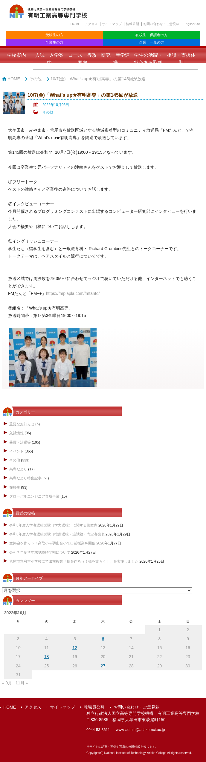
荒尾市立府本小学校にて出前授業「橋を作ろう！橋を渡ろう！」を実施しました (73, 561)
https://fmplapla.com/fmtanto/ (73, 293)
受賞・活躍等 (20, 442)
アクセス (91, 24)
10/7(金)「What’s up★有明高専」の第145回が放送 (98, 78)
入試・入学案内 (49, 59)
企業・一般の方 (151, 42)
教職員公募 (94, 707)
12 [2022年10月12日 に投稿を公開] (74, 647)
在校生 (14, 487)
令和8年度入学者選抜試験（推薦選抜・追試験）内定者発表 (57, 534)
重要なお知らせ (21, 424)
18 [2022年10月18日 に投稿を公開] (46, 656)
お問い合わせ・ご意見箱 (161, 24)
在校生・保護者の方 (151, 35)
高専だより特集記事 (25, 478)
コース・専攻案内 (82, 59)
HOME (75, 24)
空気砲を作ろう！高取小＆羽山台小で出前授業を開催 (52, 543)
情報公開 (132, 24)
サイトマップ (112, 24)
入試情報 (16, 433)
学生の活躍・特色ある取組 (148, 59)
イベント (16, 451)
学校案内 (16, 55)
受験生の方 (54, 35)
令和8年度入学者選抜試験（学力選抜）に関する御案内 (53, 525)
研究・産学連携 (115, 59)
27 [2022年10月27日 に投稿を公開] (103, 666)
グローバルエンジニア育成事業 (34, 496)
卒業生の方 (54, 42)
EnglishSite (192, 24)
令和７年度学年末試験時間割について (39, 552)
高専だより (18, 469)
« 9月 (7, 683)
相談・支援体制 (181, 59)
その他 (35, 78)
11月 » (22, 683)
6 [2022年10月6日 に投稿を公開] (103, 638)
